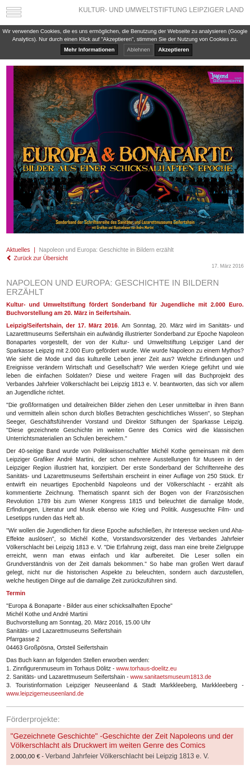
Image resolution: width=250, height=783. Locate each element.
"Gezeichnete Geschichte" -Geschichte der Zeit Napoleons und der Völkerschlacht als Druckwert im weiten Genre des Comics (121, 741)
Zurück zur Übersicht (37, 258)
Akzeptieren (173, 49)
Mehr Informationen (89, 49)
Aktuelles (18, 249)
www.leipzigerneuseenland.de (45, 693)
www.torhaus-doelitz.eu (146, 668)
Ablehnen (138, 49)
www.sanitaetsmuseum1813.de (170, 676)
